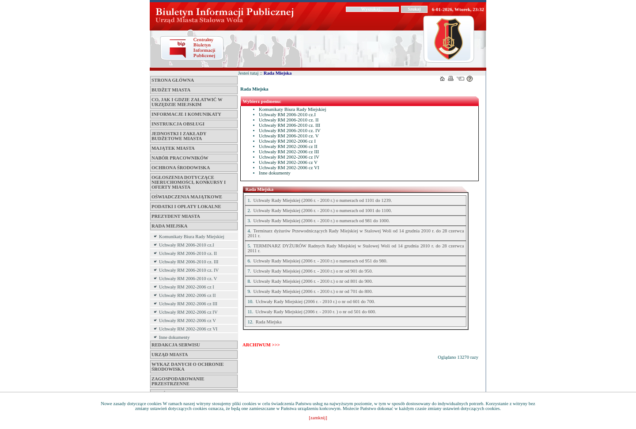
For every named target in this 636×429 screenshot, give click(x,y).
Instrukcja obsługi (177, 123)
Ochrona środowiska (180, 167)
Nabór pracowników (179, 158)
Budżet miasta (170, 89)
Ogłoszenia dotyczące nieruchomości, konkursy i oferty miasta (188, 182)
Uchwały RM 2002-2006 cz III (188, 303)
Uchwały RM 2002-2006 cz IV (188, 312)
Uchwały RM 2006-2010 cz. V (188, 278)
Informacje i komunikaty (186, 114)
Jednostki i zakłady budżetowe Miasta (178, 136)
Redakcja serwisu (175, 344)
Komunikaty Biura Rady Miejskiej (191, 236)
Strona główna (172, 80)
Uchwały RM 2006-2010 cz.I (186, 245)
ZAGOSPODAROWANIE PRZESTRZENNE (177, 381)
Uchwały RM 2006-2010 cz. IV (189, 270)
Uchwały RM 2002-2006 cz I (186, 287)
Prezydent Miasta (175, 216)
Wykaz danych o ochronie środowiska (187, 367)
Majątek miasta (173, 148)
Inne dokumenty (174, 337)
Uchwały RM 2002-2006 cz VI (188, 328)
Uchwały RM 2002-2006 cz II (187, 295)
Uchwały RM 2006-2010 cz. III (189, 261)
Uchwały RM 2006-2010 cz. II (188, 253)
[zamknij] (318, 417)
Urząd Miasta (169, 354)
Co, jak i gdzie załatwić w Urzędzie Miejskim (186, 102)
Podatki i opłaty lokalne (186, 206)
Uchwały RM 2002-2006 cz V (187, 320)
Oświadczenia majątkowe (186, 196)
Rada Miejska (169, 226)
